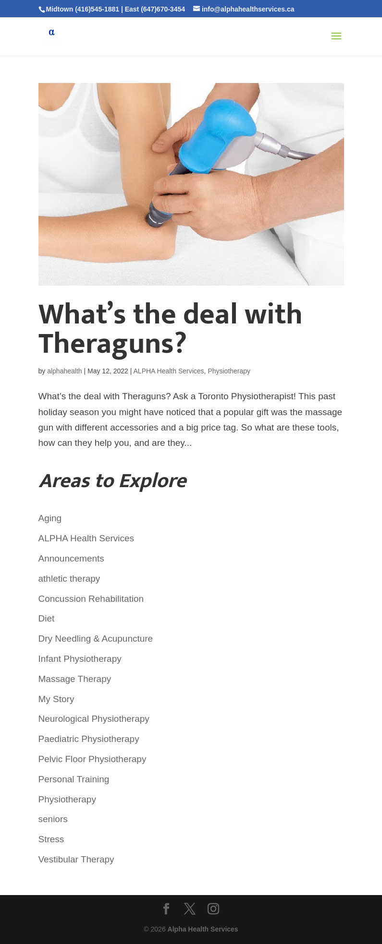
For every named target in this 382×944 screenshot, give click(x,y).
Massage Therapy (74, 679)
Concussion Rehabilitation (91, 599)
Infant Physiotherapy (80, 659)
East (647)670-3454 (155, 9)
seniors (53, 819)
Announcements (71, 558)
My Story (56, 699)
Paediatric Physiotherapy (88, 739)
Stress (51, 839)
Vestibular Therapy (76, 859)
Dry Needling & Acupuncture (95, 638)
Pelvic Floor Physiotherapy (92, 759)
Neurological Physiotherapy (93, 719)
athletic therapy (69, 579)
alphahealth (64, 371)
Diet (46, 618)
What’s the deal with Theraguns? (170, 329)
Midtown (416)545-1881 (83, 9)
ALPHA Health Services (169, 371)
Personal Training (74, 779)
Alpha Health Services (203, 929)
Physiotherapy (229, 371)
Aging (50, 518)
